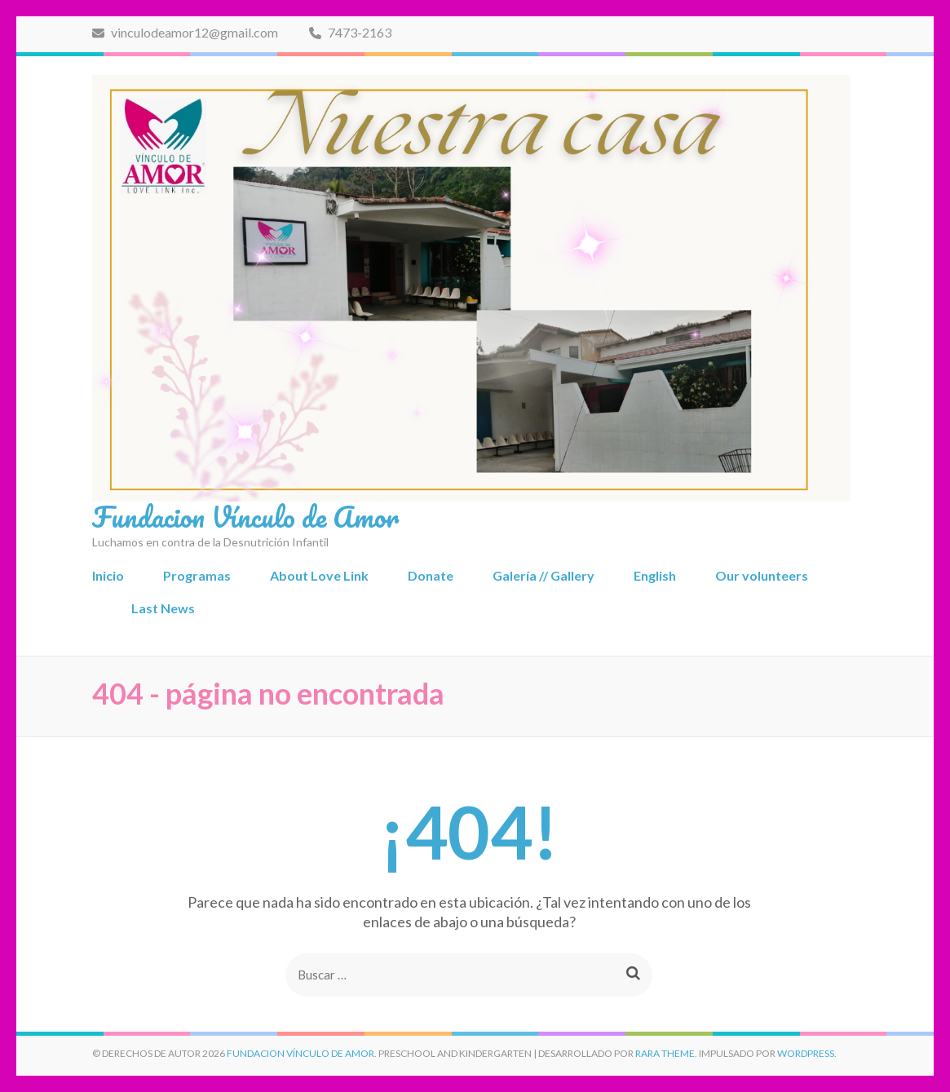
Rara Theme (665, 1053)
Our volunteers (761, 575)
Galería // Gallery (543, 575)
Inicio (108, 575)
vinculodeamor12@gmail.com (185, 32)
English (655, 575)
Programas (197, 575)
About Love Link (319, 575)
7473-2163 (350, 32)
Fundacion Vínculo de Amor (245, 516)
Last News (163, 608)
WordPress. (807, 1053)
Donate (430, 575)
